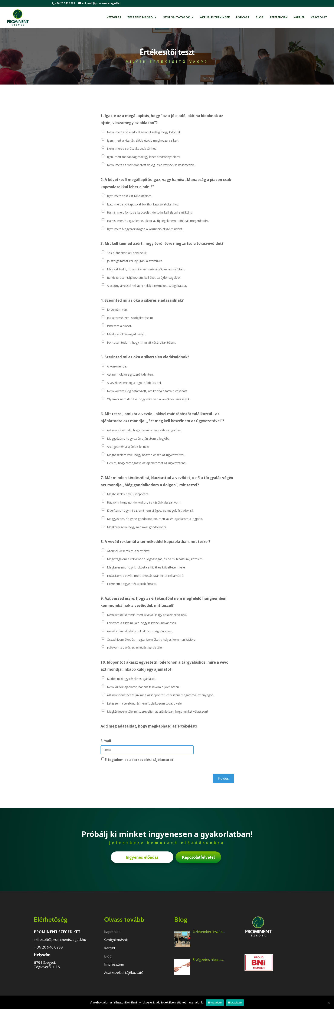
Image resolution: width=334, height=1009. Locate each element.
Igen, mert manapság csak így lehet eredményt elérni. (144, 157)
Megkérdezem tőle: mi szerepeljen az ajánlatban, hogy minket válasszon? (157, 711)
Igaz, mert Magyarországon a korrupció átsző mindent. (145, 229)
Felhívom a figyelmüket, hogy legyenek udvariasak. (142, 623)
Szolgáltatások (176, 17)
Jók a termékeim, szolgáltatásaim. (130, 318)
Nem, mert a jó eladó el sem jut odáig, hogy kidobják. (144, 132)
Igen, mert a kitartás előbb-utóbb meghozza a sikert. (143, 140)
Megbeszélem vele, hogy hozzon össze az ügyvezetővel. (146, 455)
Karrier (299, 17)
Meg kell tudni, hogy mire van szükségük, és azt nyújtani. (146, 269)
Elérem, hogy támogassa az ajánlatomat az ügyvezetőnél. (147, 463)
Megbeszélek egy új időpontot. (128, 494)
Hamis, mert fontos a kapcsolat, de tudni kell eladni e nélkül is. (150, 212)
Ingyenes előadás (142, 857)
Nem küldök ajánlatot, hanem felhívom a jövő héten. (143, 687)
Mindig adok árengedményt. (126, 334)
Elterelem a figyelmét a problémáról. (132, 584)
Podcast (242, 17)
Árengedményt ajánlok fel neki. (128, 447)
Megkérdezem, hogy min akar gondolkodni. (137, 527)
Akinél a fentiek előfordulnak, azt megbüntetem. (140, 631)
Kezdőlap (114, 17)
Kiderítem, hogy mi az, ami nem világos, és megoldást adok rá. (150, 510)
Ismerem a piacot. (119, 326)
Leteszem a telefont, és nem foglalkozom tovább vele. (144, 703)
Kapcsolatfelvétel (198, 857)
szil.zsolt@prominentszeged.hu (60, 939)
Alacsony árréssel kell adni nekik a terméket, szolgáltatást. (147, 286)
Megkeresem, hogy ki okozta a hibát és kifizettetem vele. (146, 567)
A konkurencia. (117, 366)
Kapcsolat (319, 17)
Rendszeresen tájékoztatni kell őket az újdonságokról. (144, 278)
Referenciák (278, 17)
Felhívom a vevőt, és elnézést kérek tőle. (135, 648)
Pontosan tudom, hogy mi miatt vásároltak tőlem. (141, 342)
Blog (259, 17)
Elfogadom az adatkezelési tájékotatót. (139, 759)
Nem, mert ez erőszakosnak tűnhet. (132, 148)
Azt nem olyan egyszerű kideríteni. (130, 374)
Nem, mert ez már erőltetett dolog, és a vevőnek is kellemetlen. (151, 165)
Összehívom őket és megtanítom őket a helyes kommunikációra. (151, 639)
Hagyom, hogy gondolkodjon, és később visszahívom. (144, 502)
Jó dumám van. (117, 309)
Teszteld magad (140, 17)
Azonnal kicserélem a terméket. (128, 551)
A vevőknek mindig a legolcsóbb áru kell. (134, 383)
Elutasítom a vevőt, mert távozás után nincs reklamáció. (145, 576)
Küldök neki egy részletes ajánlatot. (131, 679)
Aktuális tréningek (215, 17)
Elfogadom (215, 1002)
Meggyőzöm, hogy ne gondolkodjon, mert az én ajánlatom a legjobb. (155, 519)
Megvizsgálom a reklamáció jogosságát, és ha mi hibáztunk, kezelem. (155, 559)
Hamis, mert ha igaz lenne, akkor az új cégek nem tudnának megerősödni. (158, 221)
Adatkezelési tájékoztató (123, 972)
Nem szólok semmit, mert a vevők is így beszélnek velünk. (147, 615)
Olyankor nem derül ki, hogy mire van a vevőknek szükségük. (148, 399)
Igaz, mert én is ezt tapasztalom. (129, 196)
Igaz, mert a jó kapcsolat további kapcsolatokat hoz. (143, 204)
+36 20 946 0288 (65, 3)
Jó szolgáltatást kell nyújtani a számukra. (135, 261)
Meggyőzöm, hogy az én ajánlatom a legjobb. (138, 438)
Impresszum (114, 964)
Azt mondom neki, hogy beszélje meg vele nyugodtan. (144, 430)
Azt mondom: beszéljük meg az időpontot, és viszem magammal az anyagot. (160, 695)
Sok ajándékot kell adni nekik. (127, 253)
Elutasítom (235, 1002)
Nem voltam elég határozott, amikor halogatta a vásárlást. (147, 391)
